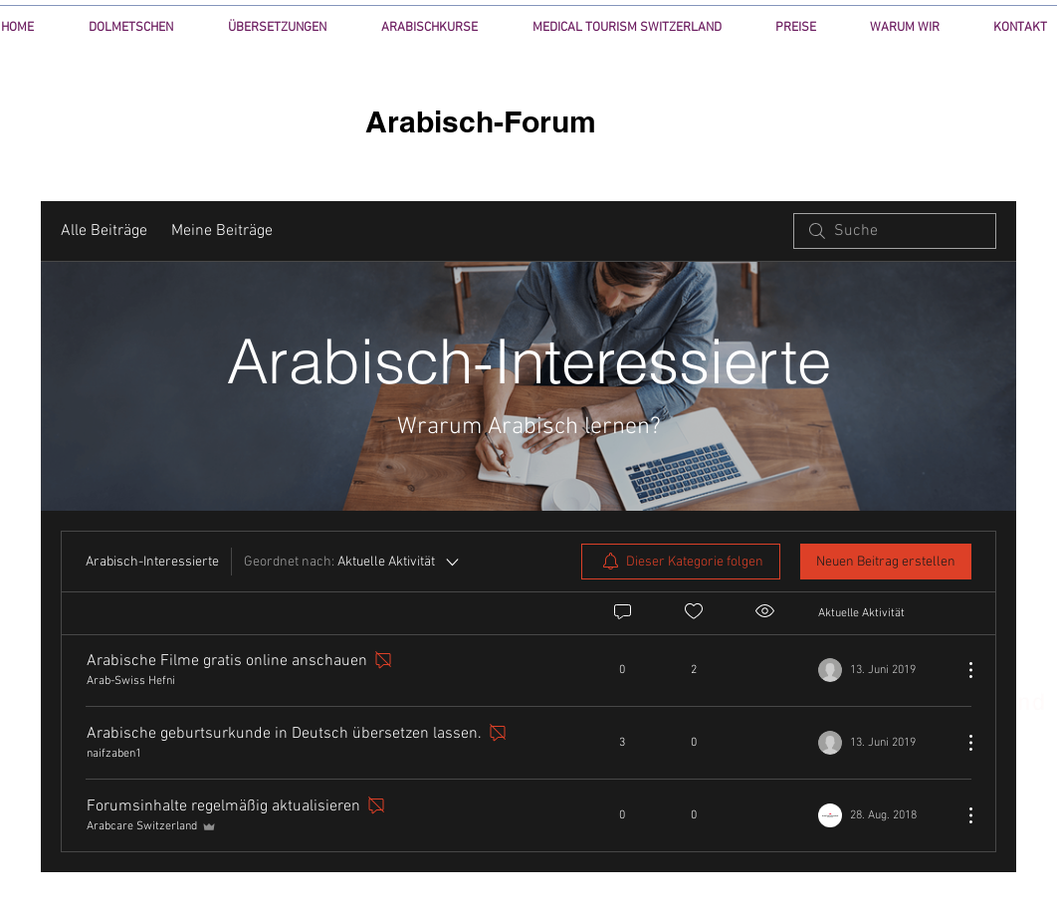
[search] (894, 231)
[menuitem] (680, 561)
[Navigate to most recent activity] (882, 743)
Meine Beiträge (222, 231)
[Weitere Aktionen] (960, 670)
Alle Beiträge (104, 231)
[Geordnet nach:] (353, 561)
